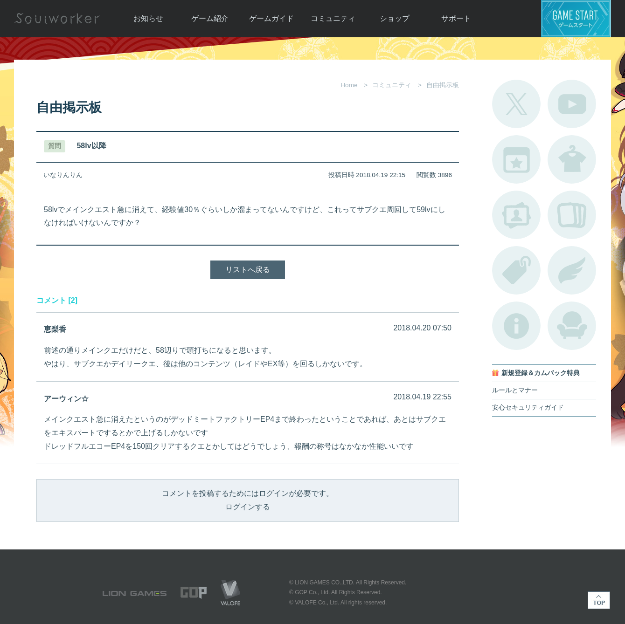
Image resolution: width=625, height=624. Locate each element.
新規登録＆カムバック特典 (540, 373)
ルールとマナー (515, 390)
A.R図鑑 (572, 215)
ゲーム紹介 (210, 18)
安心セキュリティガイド (528, 407)
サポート (456, 18)
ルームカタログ (572, 326)
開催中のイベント (516, 159)
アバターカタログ (572, 159)
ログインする (247, 507)
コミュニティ (333, 18)
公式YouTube (572, 104)
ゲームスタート (576, 18)
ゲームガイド (271, 18)
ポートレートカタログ (516, 215)
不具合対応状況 (516, 326)
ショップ (395, 18)
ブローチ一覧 (572, 270)
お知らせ (148, 18)
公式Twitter (516, 104)
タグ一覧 (516, 270)
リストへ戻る (247, 270)
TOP (599, 600)
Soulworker (57, 18)
